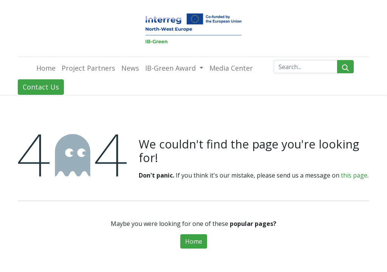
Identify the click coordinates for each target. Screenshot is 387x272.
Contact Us (41, 86)
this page (354, 175)
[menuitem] (46, 68)
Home (193, 241)
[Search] (345, 66)
